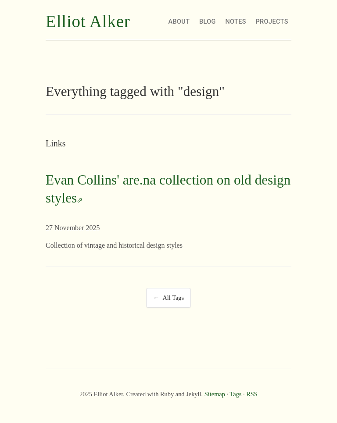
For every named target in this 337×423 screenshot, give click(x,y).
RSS (252, 394)
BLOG (207, 21)
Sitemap (214, 394)
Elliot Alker (88, 21)
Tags (235, 394)
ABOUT (179, 21)
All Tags (173, 297)
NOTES (235, 21)
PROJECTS (272, 21)
